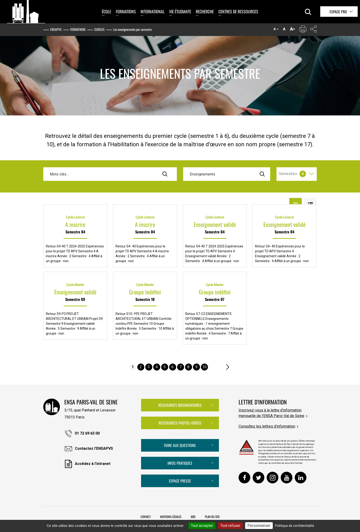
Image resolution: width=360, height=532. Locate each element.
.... (212, 367)
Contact (146, 516)
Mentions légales (170, 516)
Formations (126, 11)
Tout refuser (230, 525)
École (106, 11)
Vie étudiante (180, 11)
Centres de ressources (238, 11)
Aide (193, 516)
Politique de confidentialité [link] (294, 526)
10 (204, 367)
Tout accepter (202, 525)
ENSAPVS (56, 29)
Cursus (99, 29)
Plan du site (212, 516)
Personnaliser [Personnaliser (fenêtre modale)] (258, 525)
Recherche (205, 11)
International (152, 11)
